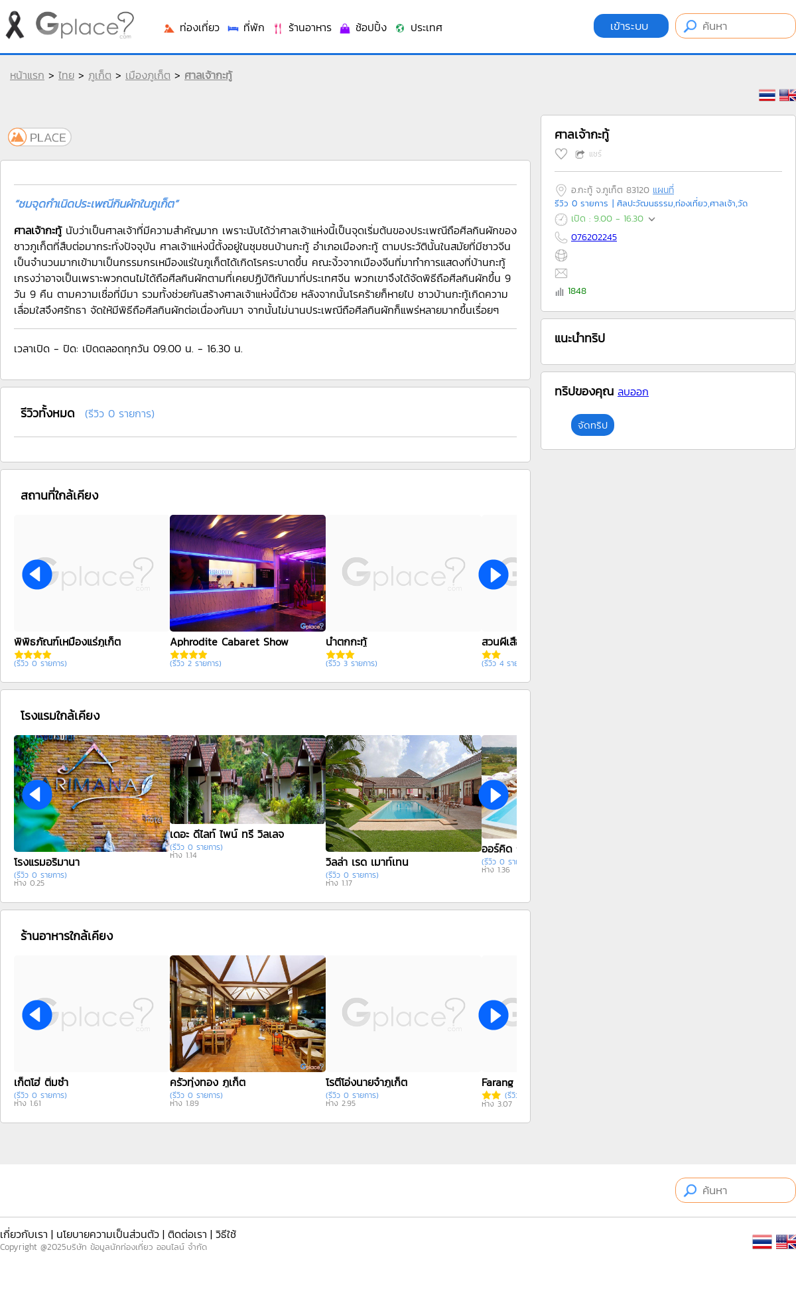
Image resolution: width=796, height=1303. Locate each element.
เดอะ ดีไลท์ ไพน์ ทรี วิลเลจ (227, 834)
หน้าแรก (27, 75)
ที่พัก (245, 27)
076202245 (594, 237)
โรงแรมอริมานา (47, 862)
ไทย (66, 75)
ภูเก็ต (99, 75)
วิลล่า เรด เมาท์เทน (367, 862)
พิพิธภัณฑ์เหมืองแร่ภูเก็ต (67, 641)
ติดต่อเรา (187, 1234)
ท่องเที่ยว (191, 27)
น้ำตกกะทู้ (346, 641)
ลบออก (633, 391)
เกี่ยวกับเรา (24, 1234)
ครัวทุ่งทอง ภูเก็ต (207, 1082)
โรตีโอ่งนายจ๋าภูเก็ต (366, 1082)
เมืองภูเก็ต (147, 75)
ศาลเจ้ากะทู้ (208, 75)
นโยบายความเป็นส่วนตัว (107, 1234)
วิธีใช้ (226, 1234)
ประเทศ (417, 27)
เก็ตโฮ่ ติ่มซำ (41, 1082)
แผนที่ (663, 190)
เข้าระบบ (631, 25)
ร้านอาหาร (301, 27)
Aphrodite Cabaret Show (229, 641)
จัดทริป (593, 425)
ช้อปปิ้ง (362, 27)
